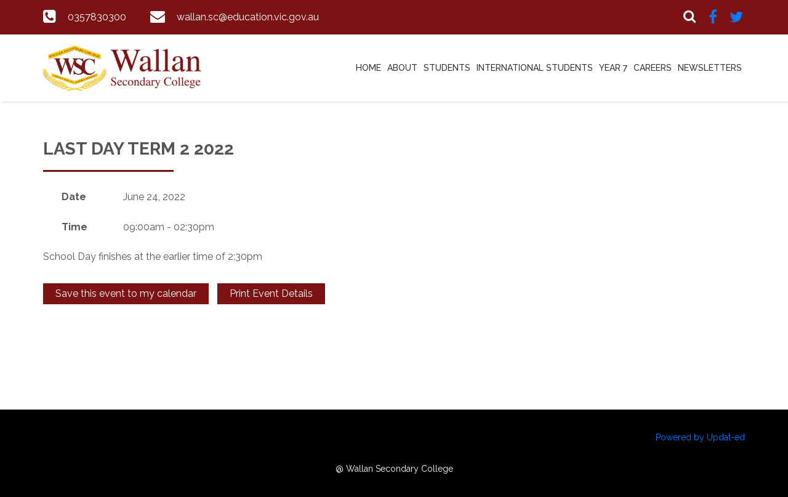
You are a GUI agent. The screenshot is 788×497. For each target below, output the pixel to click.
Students (447, 68)
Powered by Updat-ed (700, 437)
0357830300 (97, 17)
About (402, 68)
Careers (652, 68)
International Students (534, 68)
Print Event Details (271, 293)
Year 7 (613, 68)
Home (368, 68)
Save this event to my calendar (125, 293)
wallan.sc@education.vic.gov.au (248, 17)
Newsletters (710, 68)
